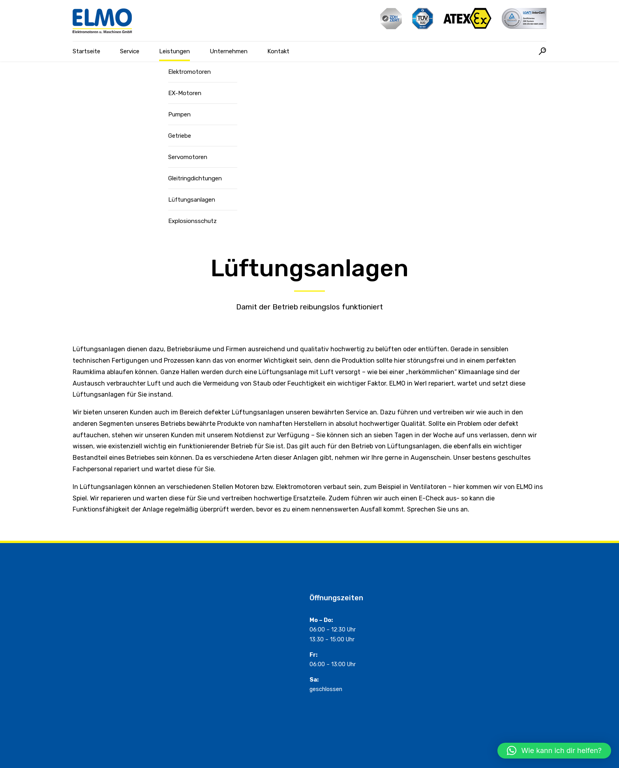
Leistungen (174, 51)
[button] (554, 751)
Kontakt (278, 51)
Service (129, 51)
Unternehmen (229, 51)
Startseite (86, 51)
